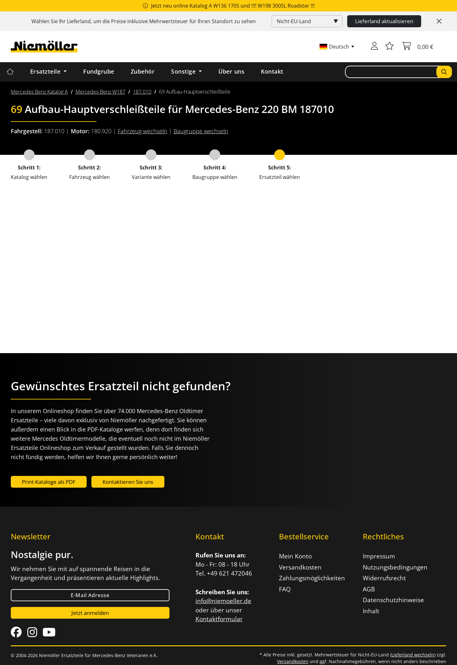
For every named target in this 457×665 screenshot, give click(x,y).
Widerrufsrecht (384, 578)
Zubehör (143, 71)
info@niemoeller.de (223, 601)
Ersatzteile (46, 71)
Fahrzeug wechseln (142, 131)
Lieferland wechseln (412, 655)
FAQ (285, 589)
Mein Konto (295, 556)
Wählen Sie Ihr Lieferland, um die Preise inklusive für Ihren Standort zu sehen (143, 21)
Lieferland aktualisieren (384, 21)
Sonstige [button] (184, 71)
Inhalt (371, 611)
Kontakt (272, 71)
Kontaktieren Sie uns (128, 481)
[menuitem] (39, 91)
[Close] (439, 21)
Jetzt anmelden (90, 612)
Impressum (379, 556)
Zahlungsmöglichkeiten (312, 578)
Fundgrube (98, 71)
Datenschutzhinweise (393, 600)
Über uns (231, 71)
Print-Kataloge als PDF (49, 481)
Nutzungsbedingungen (395, 567)
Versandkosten (300, 567)
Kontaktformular (219, 619)
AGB (369, 589)
